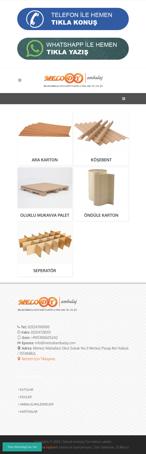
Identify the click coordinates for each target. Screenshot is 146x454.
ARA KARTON (45, 159)
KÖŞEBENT (101, 159)
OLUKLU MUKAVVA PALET (44, 215)
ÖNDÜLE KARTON (101, 215)
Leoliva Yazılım (45, 447)
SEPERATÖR (44, 270)
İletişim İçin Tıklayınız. (36, 359)
